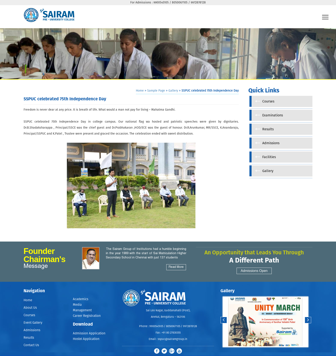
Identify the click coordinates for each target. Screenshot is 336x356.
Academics (80, 299)
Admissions (32, 330)
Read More (176, 267)
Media (77, 304)
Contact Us (31, 345)
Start (265, 351)
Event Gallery (33, 322)
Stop (268, 351)
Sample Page (156, 90)
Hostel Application (86, 339)
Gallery (173, 90)
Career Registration (87, 316)
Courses (29, 315)
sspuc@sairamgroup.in (172, 339)
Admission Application (89, 333)
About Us (30, 307)
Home (140, 90)
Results (29, 337)
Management (82, 310)
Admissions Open (254, 271)
